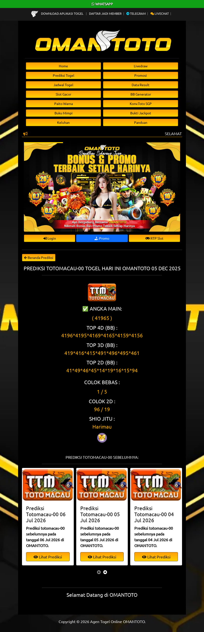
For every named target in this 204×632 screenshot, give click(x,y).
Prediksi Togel (63, 75)
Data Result (141, 85)
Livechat (159, 13)
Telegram (136, 13)
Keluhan (63, 122)
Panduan (140, 122)
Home (63, 66)
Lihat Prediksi (48, 556)
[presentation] (99, 572)
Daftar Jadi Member (105, 13)
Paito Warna (63, 103)
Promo (102, 238)
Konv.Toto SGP (141, 103)
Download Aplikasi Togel (57, 13)
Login (49, 238)
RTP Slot (154, 238)
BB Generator (140, 94)
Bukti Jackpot (140, 113)
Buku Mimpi (63, 113)
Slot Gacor (63, 94)
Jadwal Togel (63, 85)
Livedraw (141, 66)
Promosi (140, 75)
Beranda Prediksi (38, 257)
